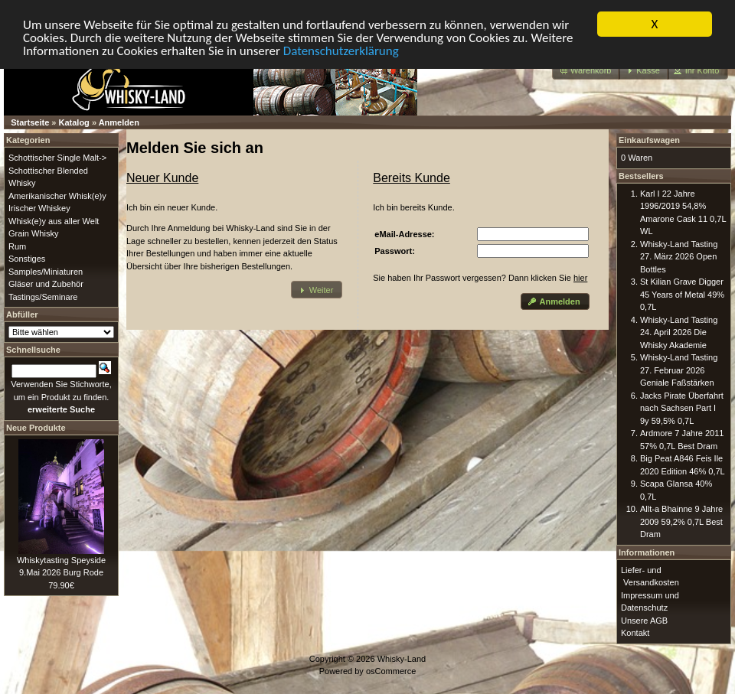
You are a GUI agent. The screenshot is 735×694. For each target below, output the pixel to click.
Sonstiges (26, 258)
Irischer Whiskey (39, 208)
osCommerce (391, 671)
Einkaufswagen (649, 140)
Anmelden (119, 122)
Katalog (74, 122)
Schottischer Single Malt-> (57, 157)
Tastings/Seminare (43, 296)
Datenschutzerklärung (341, 51)
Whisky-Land (401, 658)
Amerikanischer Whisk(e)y (57, 195)
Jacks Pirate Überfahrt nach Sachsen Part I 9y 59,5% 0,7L (682, 408)
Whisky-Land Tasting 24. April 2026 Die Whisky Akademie (678, 332)
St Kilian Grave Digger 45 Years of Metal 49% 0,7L (682, 294)
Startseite (30, 122)
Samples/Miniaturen (45, 271)
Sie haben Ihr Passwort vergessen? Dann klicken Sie (480, 277)
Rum (17, 246)
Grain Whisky (33, 233)
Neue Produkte (36, 427)
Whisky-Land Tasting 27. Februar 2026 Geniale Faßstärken (678, 370)
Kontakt (635, 632)
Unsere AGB (644, 620)
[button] (586, 71)
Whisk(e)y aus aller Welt (53, 221)
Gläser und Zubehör (45, 283)
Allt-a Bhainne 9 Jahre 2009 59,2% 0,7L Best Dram (681, 521)
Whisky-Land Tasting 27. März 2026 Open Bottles (678, 256)
